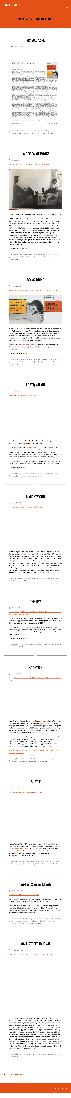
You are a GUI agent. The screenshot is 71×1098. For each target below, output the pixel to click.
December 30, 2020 (17, 793)
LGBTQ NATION (35, 385)
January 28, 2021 (16, 286)
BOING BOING (35, 278)
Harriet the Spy (25, 131)
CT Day (21, 649)
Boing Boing (15, 362)
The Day (33, 651)
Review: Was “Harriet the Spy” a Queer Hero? (25, 397)
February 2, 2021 (16, 160)
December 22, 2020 (17, 895)
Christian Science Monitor (35, 888)
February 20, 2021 (17, 46)
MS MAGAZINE (35, 39)
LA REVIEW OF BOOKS (35, 152)
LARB (50, 255)
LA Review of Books (40, 255)
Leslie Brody (12, 5)
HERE (27, 248)
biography (36, 583)
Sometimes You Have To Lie (30, 347)
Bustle (21, 866)
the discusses (35, 450)
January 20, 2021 (16, 678)
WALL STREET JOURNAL (35, 947)
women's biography (48, 133)
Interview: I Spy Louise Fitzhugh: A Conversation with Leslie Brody (32, 164)
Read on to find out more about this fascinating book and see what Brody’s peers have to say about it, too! (33, 756)
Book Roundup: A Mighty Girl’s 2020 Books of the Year (28, 512)
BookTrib (31, 763)
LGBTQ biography (55, 362)
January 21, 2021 (16, 612)
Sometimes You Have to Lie (32, 133)
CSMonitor (54, 923)
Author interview (17, 255)
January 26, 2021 (16, 393)
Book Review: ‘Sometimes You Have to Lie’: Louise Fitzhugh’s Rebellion (34, 959)
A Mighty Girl (15, 583)
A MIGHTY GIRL (35, 500)
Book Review (15, 131)
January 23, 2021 (16, 507)
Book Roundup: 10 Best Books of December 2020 (26, 899)
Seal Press (32, 726)
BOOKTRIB (35, 671)
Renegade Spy (47, 1059)
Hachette (27, 866)
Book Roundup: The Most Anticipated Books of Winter (28, 797)
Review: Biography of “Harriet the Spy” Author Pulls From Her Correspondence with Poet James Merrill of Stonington (31, 617)
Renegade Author (17, 133)
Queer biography (28, 364)
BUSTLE (35, 785)
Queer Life (46, 364)
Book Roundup (45, 583)
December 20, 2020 (17, 955)
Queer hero (38, 364)
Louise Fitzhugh (45, 131)
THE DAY (35, 605)
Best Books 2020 (26, 583)
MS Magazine (56, 131)
